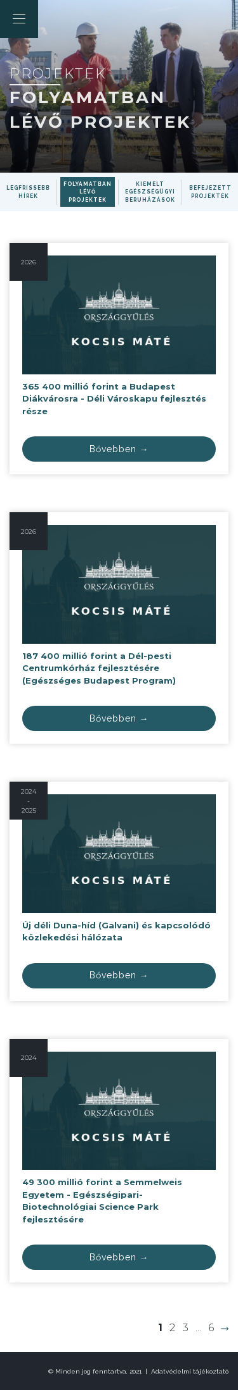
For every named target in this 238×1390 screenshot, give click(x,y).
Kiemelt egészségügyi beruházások (150, 192)
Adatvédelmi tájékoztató (189, 1371)
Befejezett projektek (210, 192)
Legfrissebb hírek (28, 192)
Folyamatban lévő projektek (87, 192)
